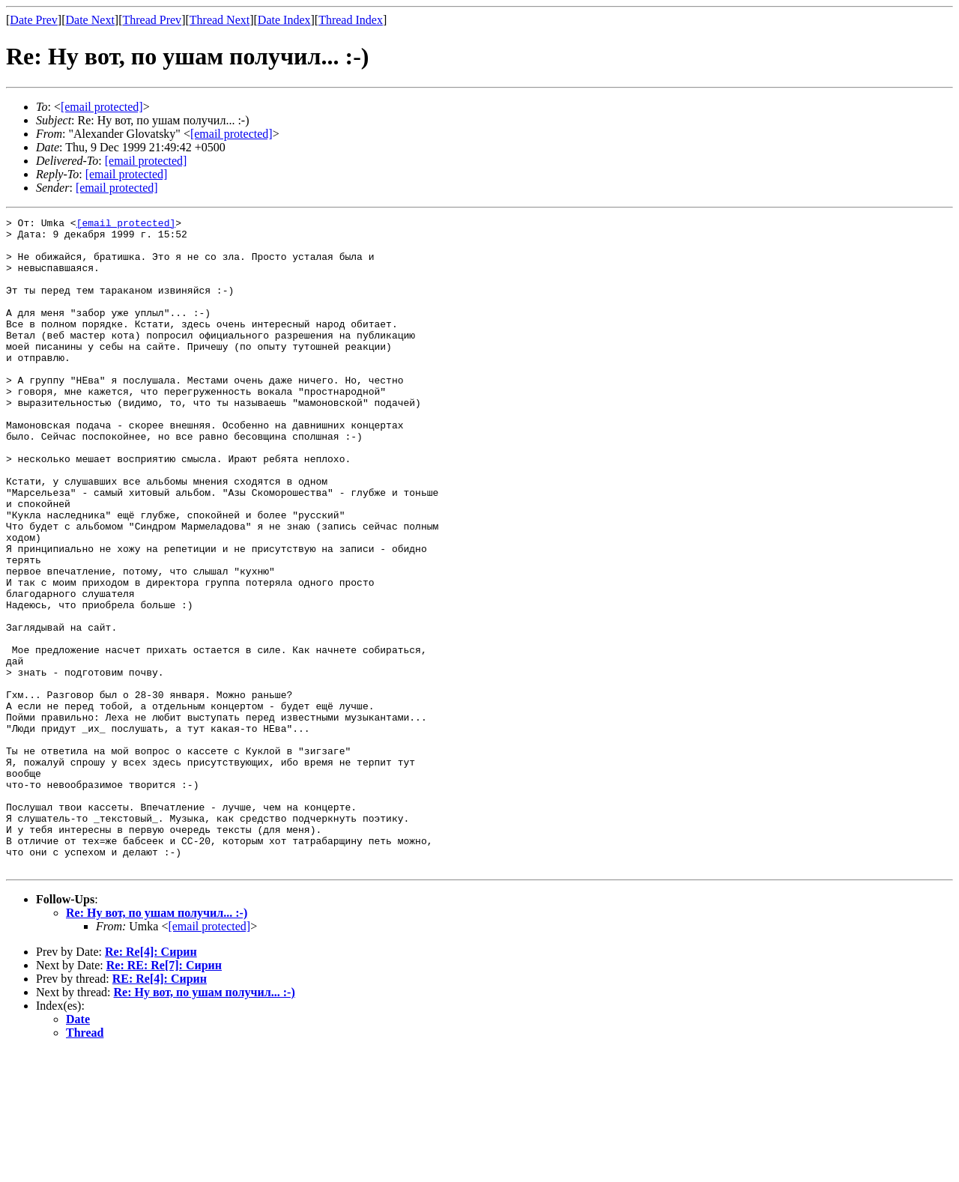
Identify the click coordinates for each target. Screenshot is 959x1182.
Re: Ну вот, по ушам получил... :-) (156, 1043)
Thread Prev (151, 19)
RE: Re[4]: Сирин (159, 1109)
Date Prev (34, 19)
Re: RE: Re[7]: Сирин (164, 1095)
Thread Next (219, 19)
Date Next (90, 19)
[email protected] (146, 160)
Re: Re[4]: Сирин (151, 1082)
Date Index (284, 19)
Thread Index (350, 19)
